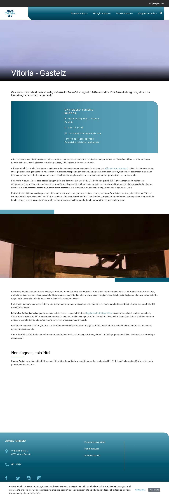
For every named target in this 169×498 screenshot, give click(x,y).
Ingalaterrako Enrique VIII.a (99, 314)
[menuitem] (79, 13)
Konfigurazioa (140, 490)
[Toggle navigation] (159, 5)
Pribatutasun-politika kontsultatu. (25, 493)
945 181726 (16, 466)
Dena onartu (154, 490)
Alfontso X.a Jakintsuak (116, 169)
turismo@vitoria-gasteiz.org (85, 133)
